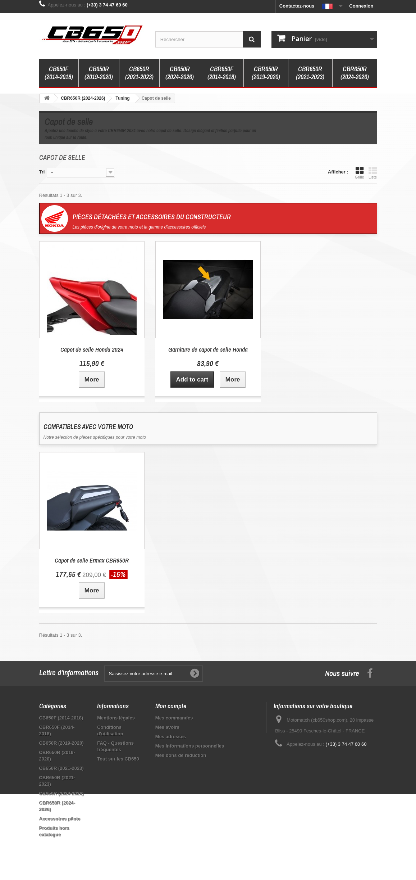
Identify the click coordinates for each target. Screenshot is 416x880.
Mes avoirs (167, 727)
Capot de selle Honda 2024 (91, 349)
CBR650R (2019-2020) (266, 72)
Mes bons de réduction (180, 755)
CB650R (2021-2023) (139, 72)
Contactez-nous (297, 6)
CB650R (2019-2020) (98, 72)
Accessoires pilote (60, 818)
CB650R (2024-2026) (179, 72)
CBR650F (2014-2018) (221, 72)
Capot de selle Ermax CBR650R (92, 560)
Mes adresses (170, 736)
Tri (42, 172)
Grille (359, 172)
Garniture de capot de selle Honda (208, 349)
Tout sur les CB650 (118, 759)
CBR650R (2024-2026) (354, 72)
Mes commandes (174, 718)
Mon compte (170, 705)
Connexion (361, 6)
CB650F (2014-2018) (59, 72)
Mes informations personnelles (189, 746)
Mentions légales (116, 718)
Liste (373, 172)
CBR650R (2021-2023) (310, 72)
